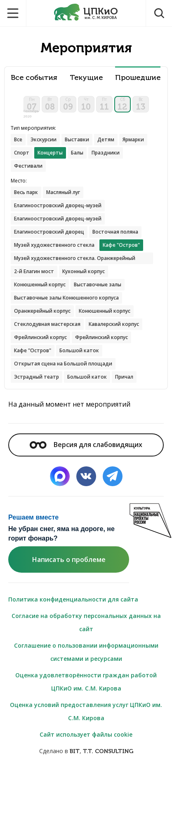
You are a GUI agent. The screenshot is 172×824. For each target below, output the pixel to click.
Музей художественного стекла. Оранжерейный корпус (74, 259)
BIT (75, 751)
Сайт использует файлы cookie (86, 734)
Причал (124, 376)
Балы (77, 152)
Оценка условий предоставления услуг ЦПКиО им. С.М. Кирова (86, 711)
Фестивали (28, 165)
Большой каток (79, 350)
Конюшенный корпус (40, 284)
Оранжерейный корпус (42, 310)
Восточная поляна (115, 231)
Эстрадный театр (36, 376)
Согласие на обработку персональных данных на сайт (86, 622)
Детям (105, 139)
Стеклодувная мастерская (47, 324)
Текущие (86, 77)
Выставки (77, 139)
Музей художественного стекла (54, 244)
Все (18, 139)
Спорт (21, 152)
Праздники (106, 152)
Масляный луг (63, 192)
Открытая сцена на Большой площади (63, 363)
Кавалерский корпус (114, 324)
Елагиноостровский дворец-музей (57, 205)
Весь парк (26, 192)
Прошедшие (137, 77)
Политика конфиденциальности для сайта (73, 599)
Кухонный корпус (83, 271)
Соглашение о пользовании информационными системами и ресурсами (86, 651)
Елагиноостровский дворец (49, 231)
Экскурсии (44, 139)
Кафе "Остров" (32, 350)
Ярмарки (133, 139)
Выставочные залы (97, 284)
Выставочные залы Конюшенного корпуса (66, 297)
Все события (34, 77)
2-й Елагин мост (34, 271)
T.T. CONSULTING (108, 751)
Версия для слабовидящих (86, 444)
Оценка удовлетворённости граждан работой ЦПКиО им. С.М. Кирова (86, 681)
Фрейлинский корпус (40, 337)
